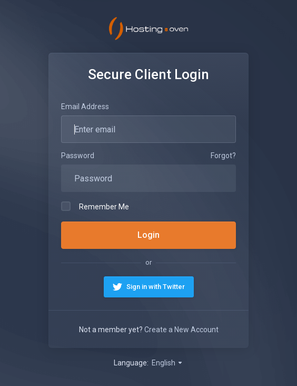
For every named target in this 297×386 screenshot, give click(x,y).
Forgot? (223, 155)
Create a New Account (181, 329)
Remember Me (95, 206)
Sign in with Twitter (155, 287)
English (167, 363)
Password (77, 155)
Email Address (85, 106)
